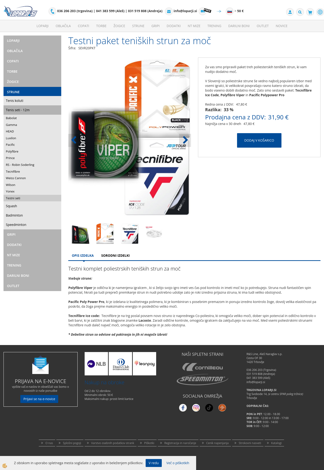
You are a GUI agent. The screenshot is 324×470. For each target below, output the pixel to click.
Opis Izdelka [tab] (83, 255)
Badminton (14, 215)
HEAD (10, 131)
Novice (282, 26)
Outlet (263, 26)
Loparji (42, 26)
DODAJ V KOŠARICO (259, 140)
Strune (138, 26)
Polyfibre (12, 151)
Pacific (10, 144)
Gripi (155, 26)
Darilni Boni (239, 26)
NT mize (194, 26)
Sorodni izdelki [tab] (115, 255)
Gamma (11, 125)
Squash (11, 206)
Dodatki (174, 26)
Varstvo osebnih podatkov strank (112, 443)
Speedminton (16, 224)
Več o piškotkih (177, 463)
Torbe (101, 26)
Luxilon (11, 138)
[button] (185, 140)
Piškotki (149, 443)
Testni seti (13, 198)
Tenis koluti (14, 100)
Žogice (119, 26)
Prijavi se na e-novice (39, 399)
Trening (214, 26)
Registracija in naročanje (180, 443)
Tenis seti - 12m (18, 110)
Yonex (10, 191)
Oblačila (63, 26)
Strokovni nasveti (250, 443)
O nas (49, 443)
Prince (10, 158)
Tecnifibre (13, 171)
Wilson (10, 185)
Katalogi (276, 443)
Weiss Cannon (16, 178)
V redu (154, 463)
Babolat (11, 118)
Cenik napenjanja (217, 443)
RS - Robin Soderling (20, 165)
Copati (83, 26)
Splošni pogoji (72, 443)
